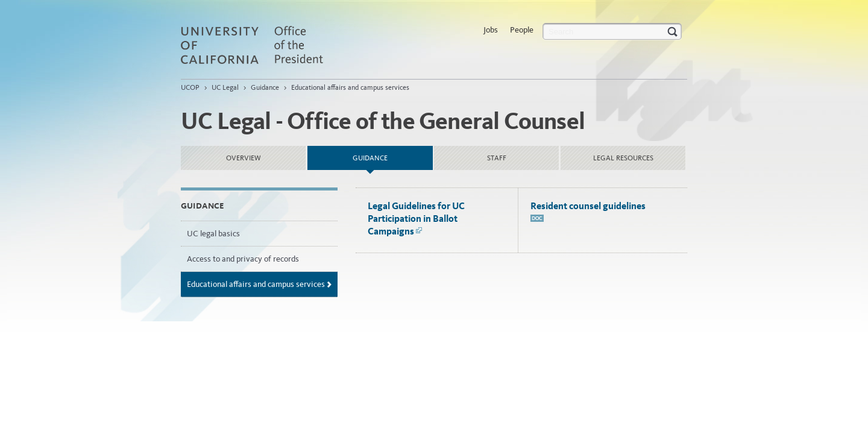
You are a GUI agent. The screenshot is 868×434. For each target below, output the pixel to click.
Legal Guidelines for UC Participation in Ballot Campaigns (416, 218)
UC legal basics (213, 233)
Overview (243, 158)
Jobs (490, 30)
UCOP (190, 87)
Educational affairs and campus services (350, 87)
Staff (496, 158)
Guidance (265, 87)
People (521, 30)
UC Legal (225, 87)
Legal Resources (623, 158)
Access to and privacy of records (243, 259)
